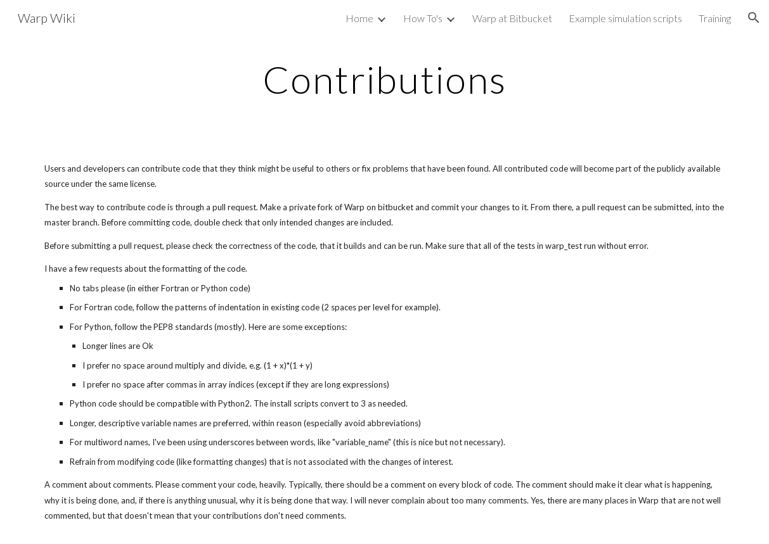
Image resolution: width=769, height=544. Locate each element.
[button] (754, 18)
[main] (384, 79)
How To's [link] (423, 18)
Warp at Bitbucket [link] (512, 18)
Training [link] (715, 18)
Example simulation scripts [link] (625, 18)
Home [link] (359, 18)
